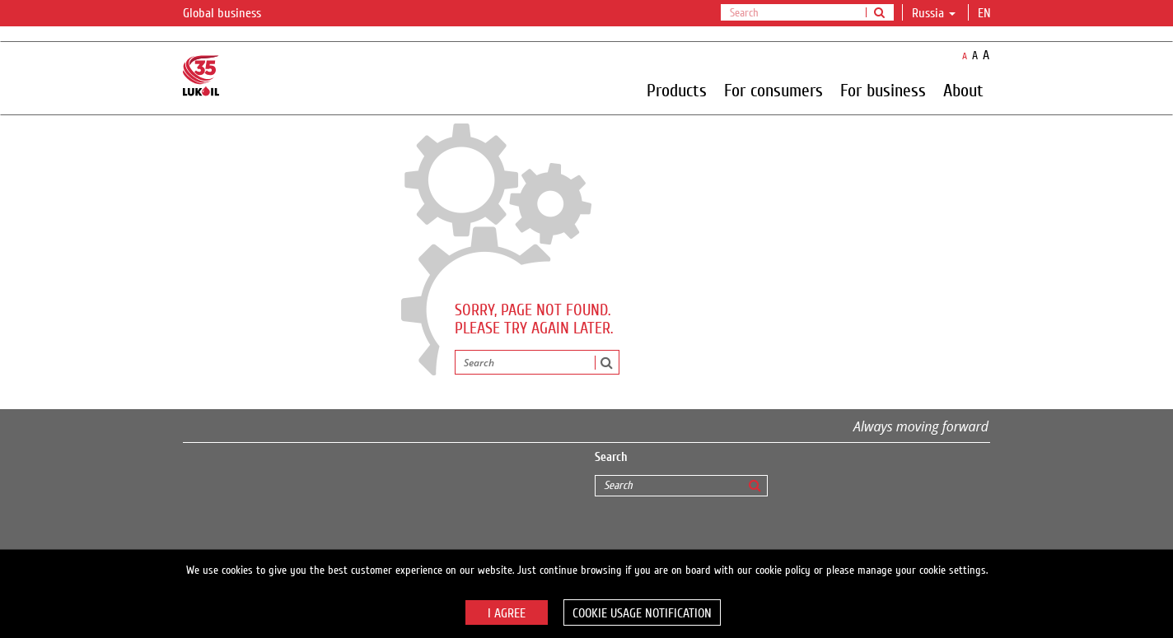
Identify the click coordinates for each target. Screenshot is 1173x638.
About (963, 90)
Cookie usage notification (642, 613)
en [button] (986, 13)
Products (677, 90)
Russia (934, 13)
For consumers (773, 90)
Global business (232, 14)
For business (883, 90)
